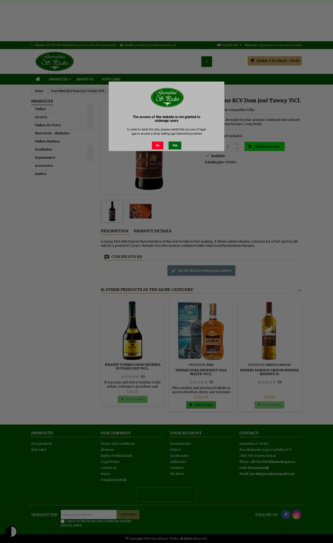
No (157, 145)
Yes (175, 145)
